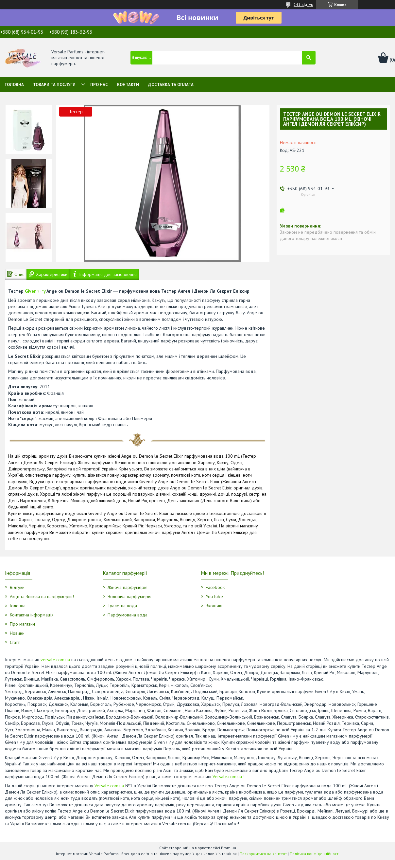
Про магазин (22, 624)
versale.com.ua (55, 660)
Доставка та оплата (171, 84)
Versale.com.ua (227, 776)
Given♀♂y (35, 291)
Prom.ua (228, 847)
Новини (17, 633)
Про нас (99, 84)
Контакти (128, 84)
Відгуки (17, 587)
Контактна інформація (32, 615)
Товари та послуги (54, 84)
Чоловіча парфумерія (129, 596)
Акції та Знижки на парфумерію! (42, 596)
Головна (14, 84)
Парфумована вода (127, 615)
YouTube (214, 596)
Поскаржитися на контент (263, 853)
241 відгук (303, 4)
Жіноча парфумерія (127, 587)
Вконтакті (215, 606)
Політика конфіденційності (314, 853)
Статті (15, 642)
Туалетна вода (122, 606)
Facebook (215, 587)
